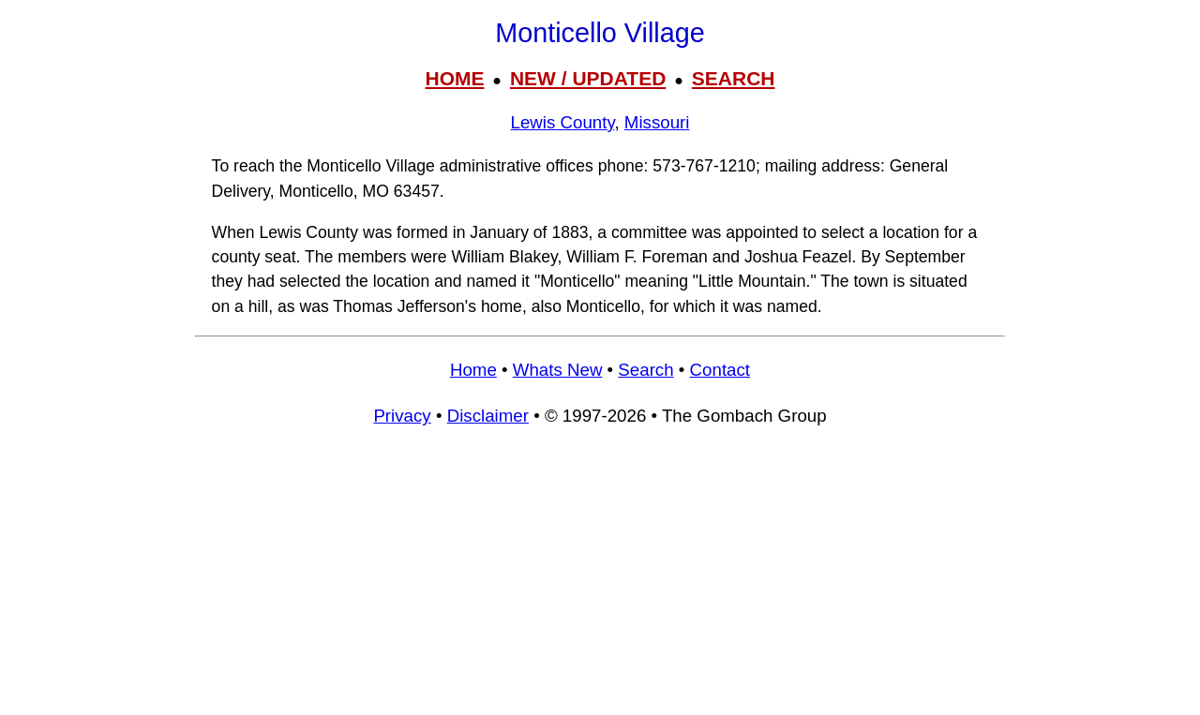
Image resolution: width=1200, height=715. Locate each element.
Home (473, 370)
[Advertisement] (600, 579)
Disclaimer (488, 415)
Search (645, 370)
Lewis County (563, 122)
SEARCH (733, 78)
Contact (720, 370)
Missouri (657, 122)
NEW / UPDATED (588, 78)
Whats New (558, 370)
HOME (454, 78)
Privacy (401, 415)
